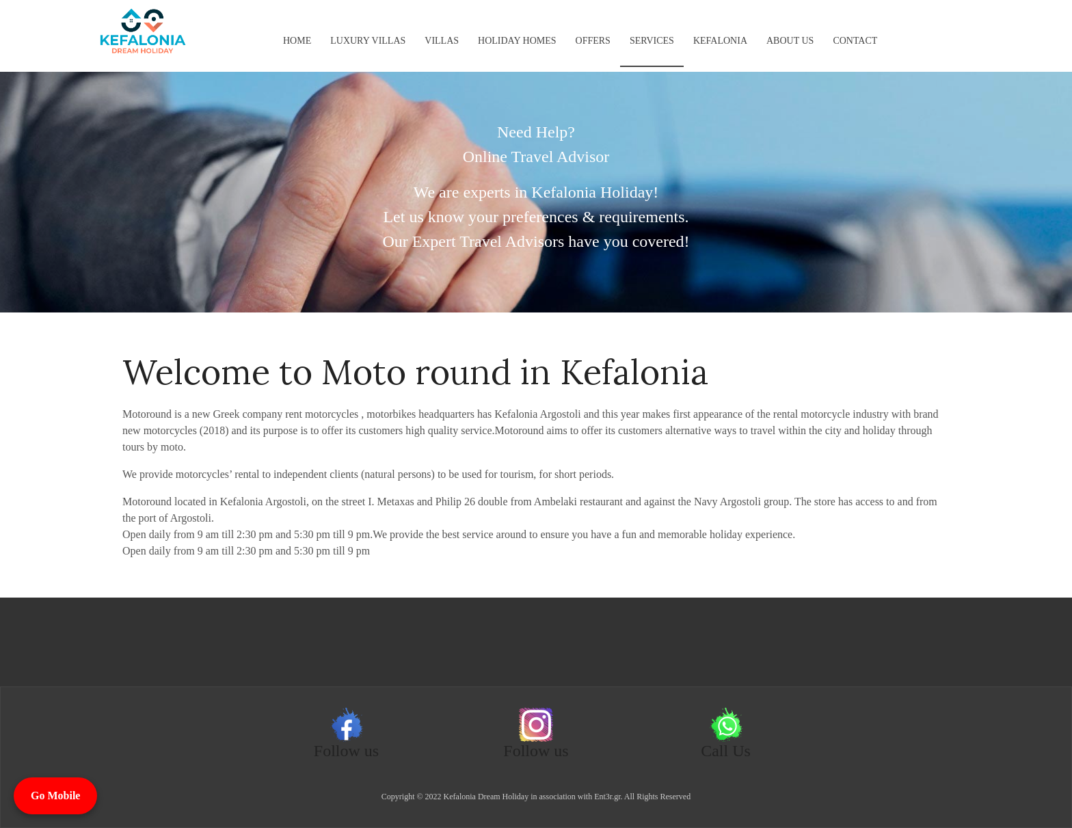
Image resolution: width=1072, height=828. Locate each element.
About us (790, 41)
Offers (593, 41)
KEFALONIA (720, 41)
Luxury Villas (367, 41)
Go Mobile (55, 795)
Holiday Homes (517, 41)
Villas (442, 41)
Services (652, 41)
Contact (855, 41)
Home (297, 41)
